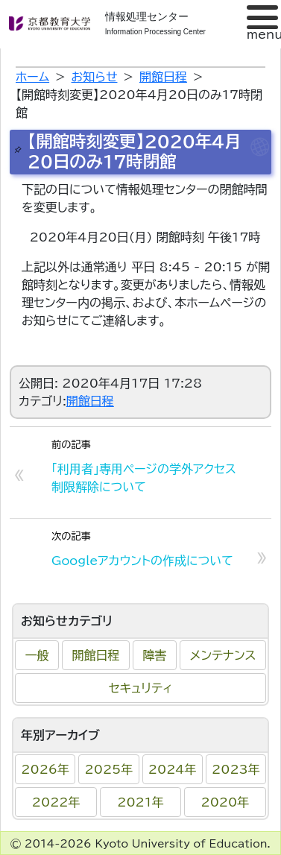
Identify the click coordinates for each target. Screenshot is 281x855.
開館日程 (96, 655)
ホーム (32, 77)
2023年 (236, 769)
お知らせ (95, 77)
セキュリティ (140, 688)
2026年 (45, 769)
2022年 (56, 802)
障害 (155, 655)
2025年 (109, 769)
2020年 (225, 802)
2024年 (172, 769)
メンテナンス (223, 655)
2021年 (140, 802)
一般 (37, 655)
